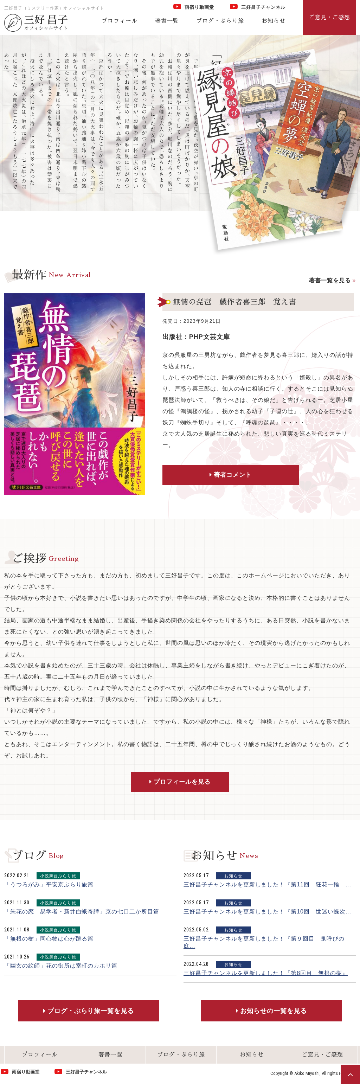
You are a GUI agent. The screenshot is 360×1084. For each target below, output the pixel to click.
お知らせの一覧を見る (273, 1011)
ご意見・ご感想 (322, 1056)
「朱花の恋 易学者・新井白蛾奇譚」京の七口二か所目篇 (81, 913)
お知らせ (273, 21)
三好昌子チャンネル (257, 7)
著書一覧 (167, 21)
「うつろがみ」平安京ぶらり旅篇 (49, 886)
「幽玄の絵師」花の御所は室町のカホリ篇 (60, 967)
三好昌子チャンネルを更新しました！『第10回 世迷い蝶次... (267, 913)
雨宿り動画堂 (193, 7)
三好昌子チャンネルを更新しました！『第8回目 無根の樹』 (266, 974)
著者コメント (214, 475)
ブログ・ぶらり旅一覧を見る (90, 1011)
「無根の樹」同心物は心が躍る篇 (49, 940)
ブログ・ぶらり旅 (220, 21)
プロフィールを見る (182, 782)
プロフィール (119, 21)
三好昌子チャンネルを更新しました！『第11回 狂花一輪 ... (267, 886)
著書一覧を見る (330, 280)
